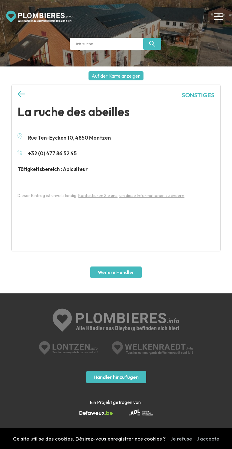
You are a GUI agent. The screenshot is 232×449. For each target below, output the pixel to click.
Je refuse (181, 438)
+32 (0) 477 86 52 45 (47, 153)
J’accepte (208, 438)
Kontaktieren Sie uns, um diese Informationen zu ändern (131, 195)
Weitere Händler (116, 272)
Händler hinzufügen (116, 377)
